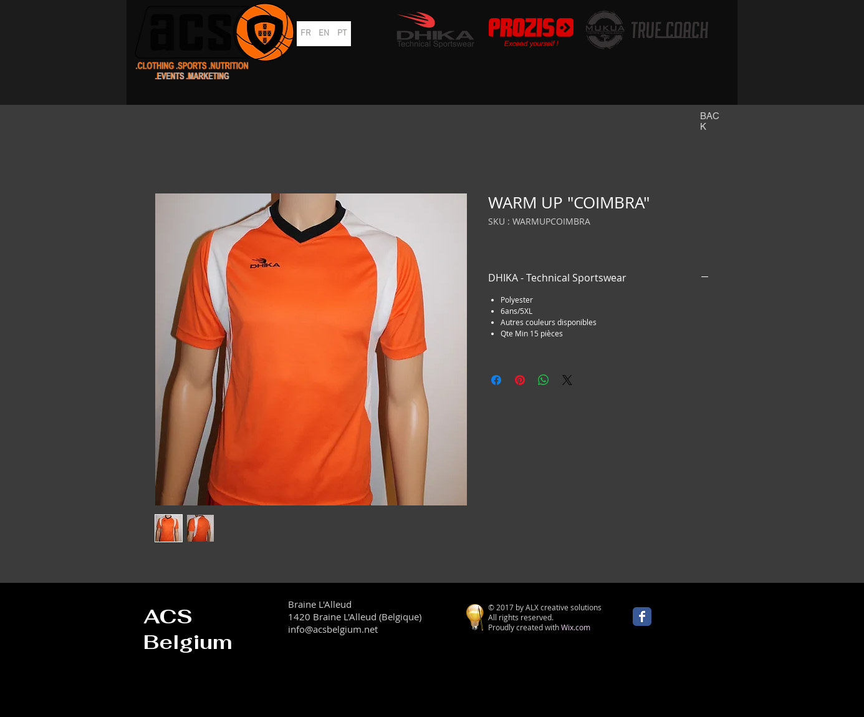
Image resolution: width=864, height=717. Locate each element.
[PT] (342, 33)
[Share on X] (567, 380)
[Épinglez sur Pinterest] (519, 380)
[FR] (306, 33)
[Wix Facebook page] (642, 616)
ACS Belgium (188, 629)
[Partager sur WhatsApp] (543, 380)
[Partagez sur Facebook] (496, 380)
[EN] (324, 33)
